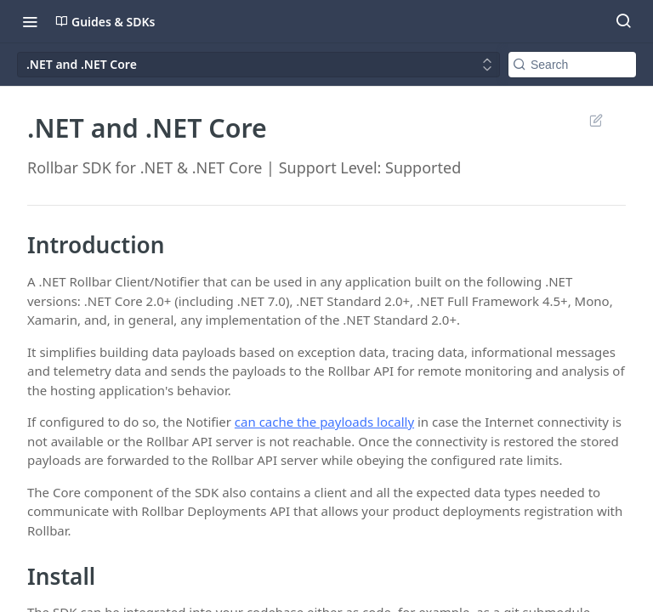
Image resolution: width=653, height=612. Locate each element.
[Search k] (572, 64)
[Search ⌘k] (623, 21)
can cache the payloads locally (324, 421)
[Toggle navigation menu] (30, 21)
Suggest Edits (595, 120)
